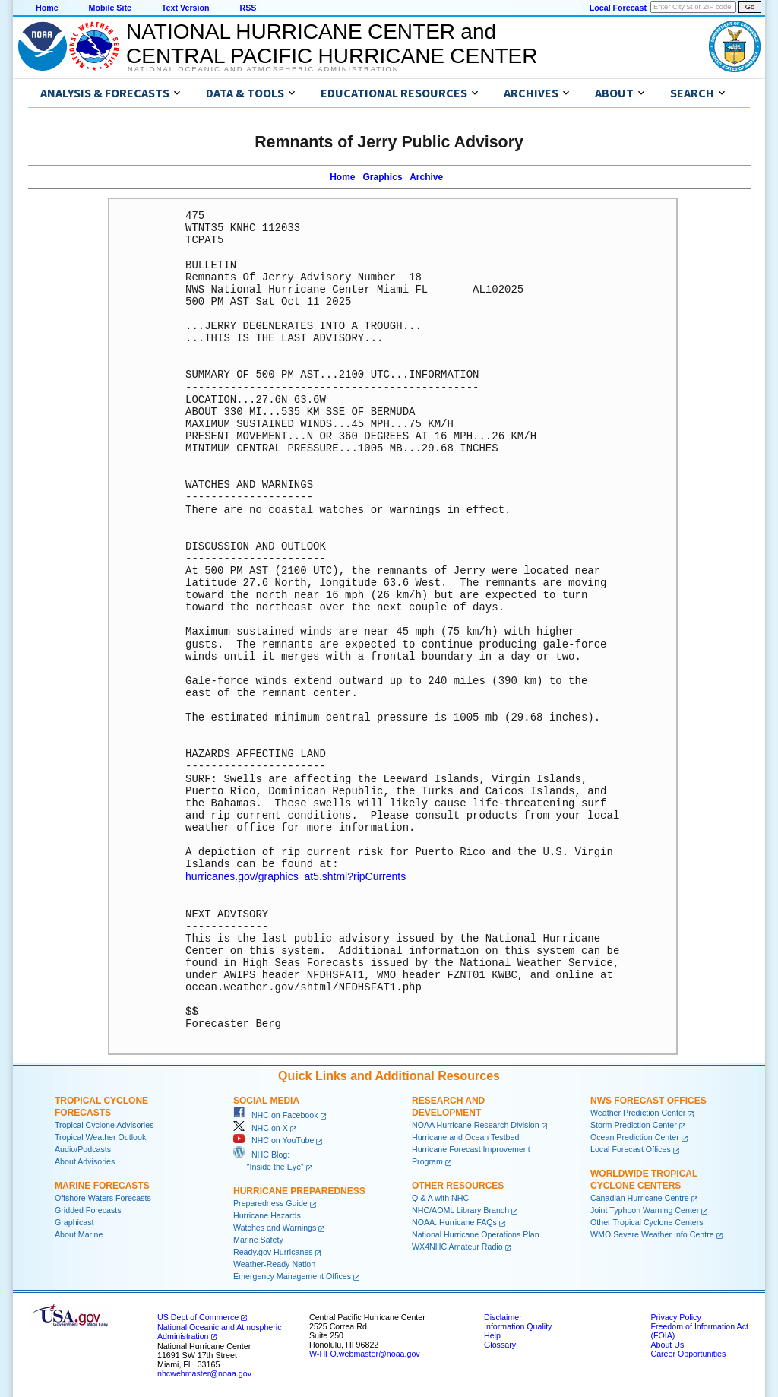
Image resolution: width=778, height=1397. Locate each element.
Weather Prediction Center (637, 1112)
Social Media (266, 1099)
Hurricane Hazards (267, 1214)
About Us (667, 1343)
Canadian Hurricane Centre (639, 1197)
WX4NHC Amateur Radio (457, 1245)
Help (492, 1334)
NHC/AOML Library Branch (460, 1209)
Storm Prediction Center (633, 1124)
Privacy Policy (675, 1316)
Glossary (500, 1343)
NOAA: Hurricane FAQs (454, 1221)
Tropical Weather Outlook (100, 1136)
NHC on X (260, 1127)
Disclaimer (503, 1316)
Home (47, 7)
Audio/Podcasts (83, 1148)
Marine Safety (258, 1238)
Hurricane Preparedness (299, 1190)
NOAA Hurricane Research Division (475, 1124)
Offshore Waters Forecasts (103, 1197)
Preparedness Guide (270, 1202)
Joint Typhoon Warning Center (644, 1209)
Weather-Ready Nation (274, 1263)
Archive (426, 177)
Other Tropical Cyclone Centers (647, 1221)
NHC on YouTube (273, 1139)
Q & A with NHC (440, 1197)
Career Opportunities (688, 1352)
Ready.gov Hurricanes (273, 1251)
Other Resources (458, 1185)
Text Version (186, 7)
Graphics (383, 177)
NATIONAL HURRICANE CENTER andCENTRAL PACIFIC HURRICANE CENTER (331, 44)
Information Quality (518, 1325)
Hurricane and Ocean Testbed (465, 1136)
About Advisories (85, 1160)
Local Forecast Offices (630, 1148)
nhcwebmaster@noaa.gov (204, 1372)
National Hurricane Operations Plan (475, 1233)
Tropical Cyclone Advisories (104, 1124)
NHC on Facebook (275, 1114)
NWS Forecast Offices (648, 1099)
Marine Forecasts (102, 1185)
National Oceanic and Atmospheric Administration (263, 69)
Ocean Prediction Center (634, 1136)
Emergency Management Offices (292, 1275)
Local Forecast (618, 7)
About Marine (79, 1233)
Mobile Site (110, 7)
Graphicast (74, 1221)
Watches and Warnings (274, 1226)
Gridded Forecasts (88, 1209)
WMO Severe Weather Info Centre (652, 1233)
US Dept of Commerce (198, 1316)
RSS (247, 7)
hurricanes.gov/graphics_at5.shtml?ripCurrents (295, 876)
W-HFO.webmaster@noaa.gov (364, 1352)
